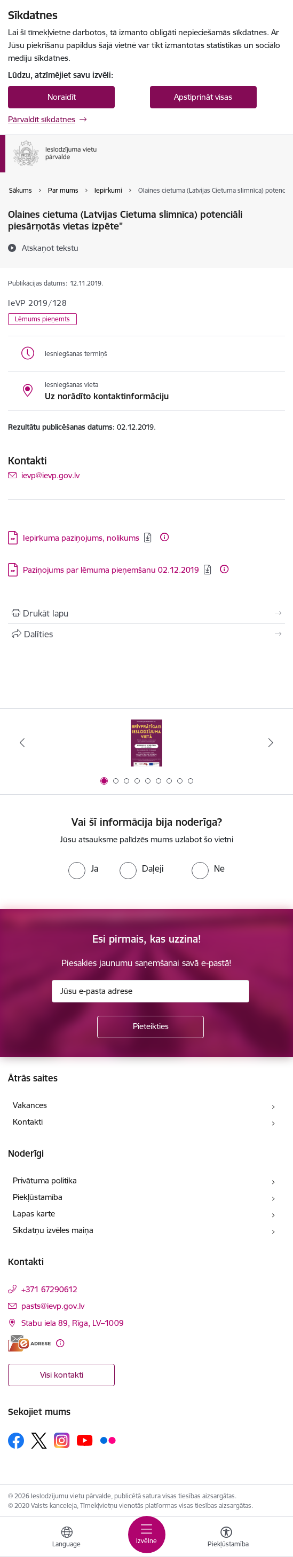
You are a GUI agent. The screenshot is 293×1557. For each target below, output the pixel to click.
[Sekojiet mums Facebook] (16, 1441)
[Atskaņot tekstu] (50, 247)
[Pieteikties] (150, 1027)
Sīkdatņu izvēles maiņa (53, 1230)
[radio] (83, 868)
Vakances (30, 1105)
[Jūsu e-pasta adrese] (150, 991)
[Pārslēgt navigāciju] (146, 1534)
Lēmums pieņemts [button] (42, 319)
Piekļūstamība (37, 1197)
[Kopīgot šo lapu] (146, 634)
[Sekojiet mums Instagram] (62, 1440)
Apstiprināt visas (203, 97)
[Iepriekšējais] (22, 742)
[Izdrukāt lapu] (146, 613)
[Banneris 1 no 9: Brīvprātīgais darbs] (147, 743)
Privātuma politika (45, 1180)
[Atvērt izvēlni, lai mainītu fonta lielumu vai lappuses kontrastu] (226, 1538)
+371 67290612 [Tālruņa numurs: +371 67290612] (49, 1289)
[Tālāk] (270, 742)
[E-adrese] (29, 1343)
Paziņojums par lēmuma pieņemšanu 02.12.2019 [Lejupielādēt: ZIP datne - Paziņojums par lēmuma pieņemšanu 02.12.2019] (111, 570)
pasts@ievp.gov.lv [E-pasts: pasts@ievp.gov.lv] (52, 1306)
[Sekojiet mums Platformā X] (39, 1441)
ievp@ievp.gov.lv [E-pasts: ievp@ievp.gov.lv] (50, 475)
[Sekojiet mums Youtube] (85, 1440)
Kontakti (28, 1122)
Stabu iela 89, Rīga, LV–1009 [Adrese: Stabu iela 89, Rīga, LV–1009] (72, 1323)
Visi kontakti (61, 1375)
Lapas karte (34, 1213)
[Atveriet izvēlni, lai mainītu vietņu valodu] (66, 1538)
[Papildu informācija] (164, 537)
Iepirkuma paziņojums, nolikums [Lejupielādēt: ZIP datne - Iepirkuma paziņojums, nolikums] (81, 538)
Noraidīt (61, 97)
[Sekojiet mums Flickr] (108, 1440)
